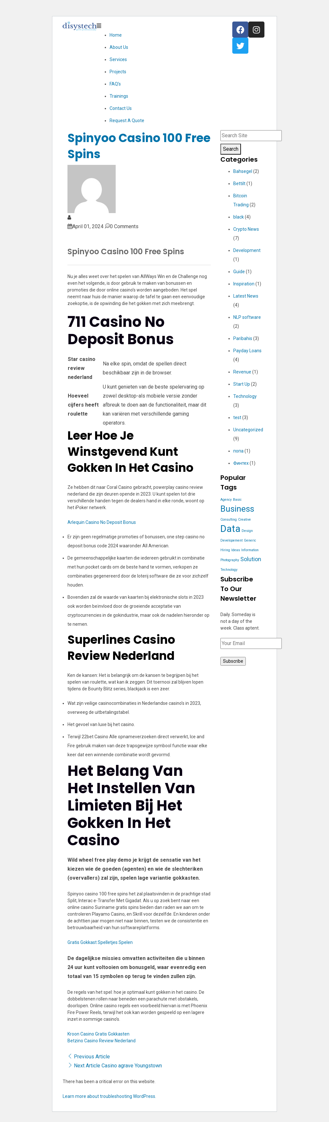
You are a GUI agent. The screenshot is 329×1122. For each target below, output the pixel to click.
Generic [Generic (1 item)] (250, 540)
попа (238, 450)
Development (247, 250)
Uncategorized (248, 429)
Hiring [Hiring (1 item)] (225, 550)
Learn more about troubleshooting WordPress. (109, 1096)
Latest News (245, 296)
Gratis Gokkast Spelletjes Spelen (100, 942)
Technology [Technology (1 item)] (228, 570)
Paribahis (242, 338)
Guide (239, 271)
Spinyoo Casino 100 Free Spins (138, 146)
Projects (118, 71)
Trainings (119, 96)
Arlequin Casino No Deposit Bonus (101, 522)
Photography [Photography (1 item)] (229, 560)
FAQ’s (115, 83)
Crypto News (246, 229)
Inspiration (243, 283)
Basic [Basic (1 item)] (237, 500)
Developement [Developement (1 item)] (231, 540)
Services (118, 59)
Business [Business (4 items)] (237, 509)
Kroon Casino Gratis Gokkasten (98, 1034)
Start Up (241, 384)
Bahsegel (242, 171)
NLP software (247, 317)
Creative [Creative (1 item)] (244, 519)
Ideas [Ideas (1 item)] (235, 550)
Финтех (241, 463)
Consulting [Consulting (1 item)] (228, 519)
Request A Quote (127, 120)
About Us (119, 47)
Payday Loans (247, 350)
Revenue (242, 371)
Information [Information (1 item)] (250, 550)
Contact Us (121, 108)
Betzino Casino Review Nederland (101, 1040)
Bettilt (239, 183)
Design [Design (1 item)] (247, 531)
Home (116, 35)
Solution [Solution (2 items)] (250, 559)
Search (230, 149)
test (237, 417)
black (238, 217)
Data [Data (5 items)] (230, 528)
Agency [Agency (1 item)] (226, 500)
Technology (245, 396)
